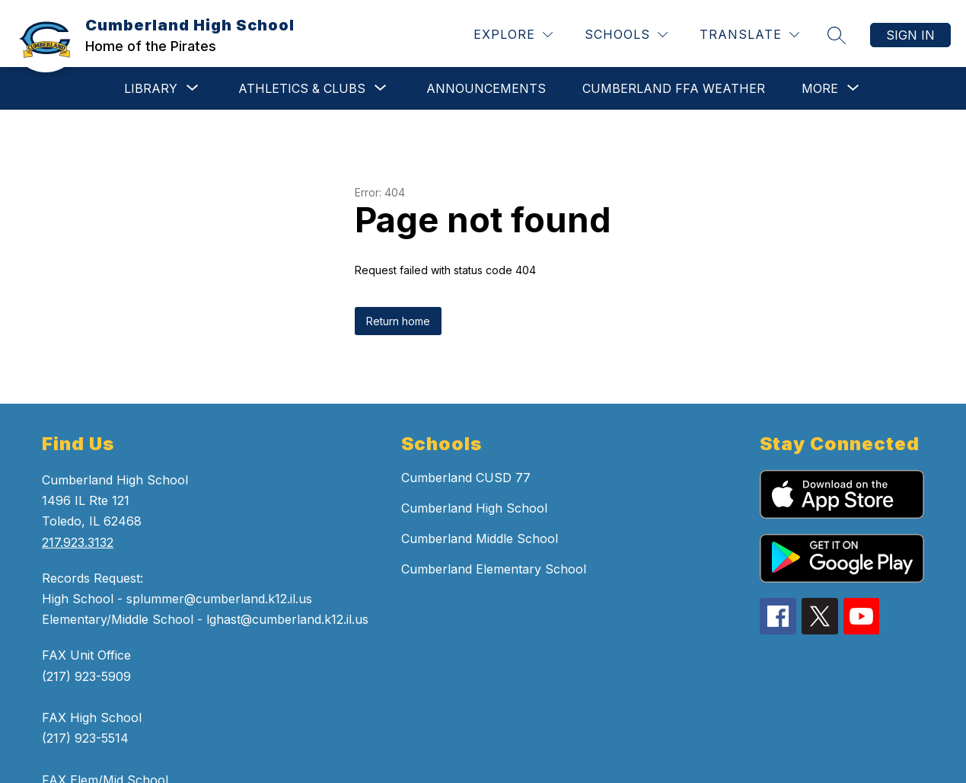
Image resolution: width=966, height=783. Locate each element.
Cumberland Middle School (479, 538)
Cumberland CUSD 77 (466, 477)
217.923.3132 (77, 542)
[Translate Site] (749, 34)
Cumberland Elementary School (493, 569)
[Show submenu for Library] (150, 88)
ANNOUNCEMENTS (486, 88)
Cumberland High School (474, 508)
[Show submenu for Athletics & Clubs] (301, 88)
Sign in (910, 35)
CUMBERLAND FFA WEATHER (673, 88)
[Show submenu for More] (820, 88)
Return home (398, 321)
